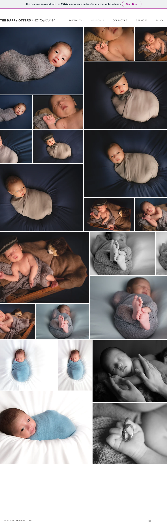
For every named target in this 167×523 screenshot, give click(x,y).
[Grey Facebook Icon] (143, 521)
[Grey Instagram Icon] (149, 521)
